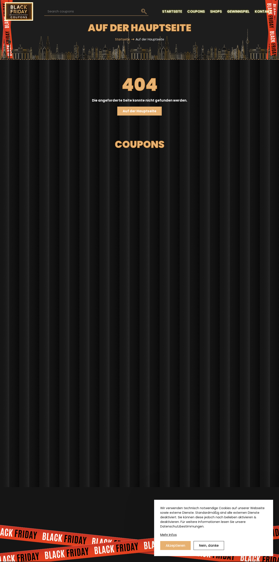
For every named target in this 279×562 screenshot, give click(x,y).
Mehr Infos (168, 534)
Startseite (122, 39)
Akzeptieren (175, 545)
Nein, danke (209, 545)
